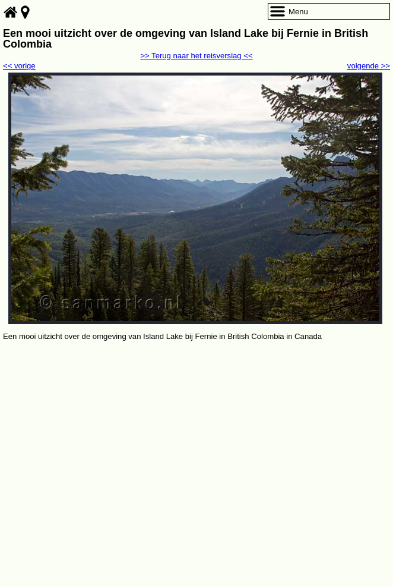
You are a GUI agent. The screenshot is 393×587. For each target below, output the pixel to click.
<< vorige (19, 65)
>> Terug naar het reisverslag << (196, 55)
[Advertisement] (196, 432)
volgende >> (368, 65)
